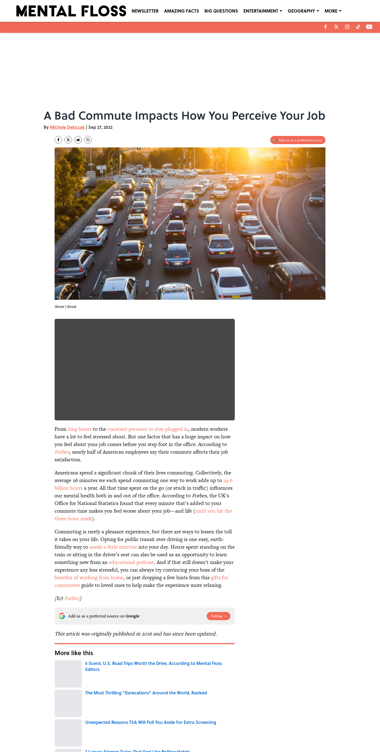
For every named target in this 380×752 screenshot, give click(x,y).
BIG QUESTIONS (221, 11)
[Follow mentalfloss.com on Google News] (218, 616)
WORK (82, 688)
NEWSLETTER (145, 11)
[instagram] (347, 27)
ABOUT (79, 725)
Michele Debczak (67, 127)
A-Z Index (240, 733)
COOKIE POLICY (293, 725)
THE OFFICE (103, 688)
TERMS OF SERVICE (89, 733)
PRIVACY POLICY (246, 725)
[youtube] (369, 27)
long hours (79, 429)
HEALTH (63, 688)
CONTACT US (136, 725)
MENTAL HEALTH (214, 688)
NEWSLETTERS (200, 725)
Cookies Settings (294, 733)
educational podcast (131, 562)
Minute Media (179, 746)
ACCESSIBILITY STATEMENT (146, 733)
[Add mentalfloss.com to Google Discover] (297, 140)
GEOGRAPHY (301, 11)
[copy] (88, 140)
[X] (336, 27)
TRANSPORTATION (180, 688)
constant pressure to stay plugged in (148, 429)
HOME (154, 688)
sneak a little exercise (113, 547)
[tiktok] (358, 27)
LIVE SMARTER (129, 688)
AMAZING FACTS (181, 11)
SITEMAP (196, 733)
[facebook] (325, 27)
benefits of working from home (89, 577)
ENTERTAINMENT (261, 11)
